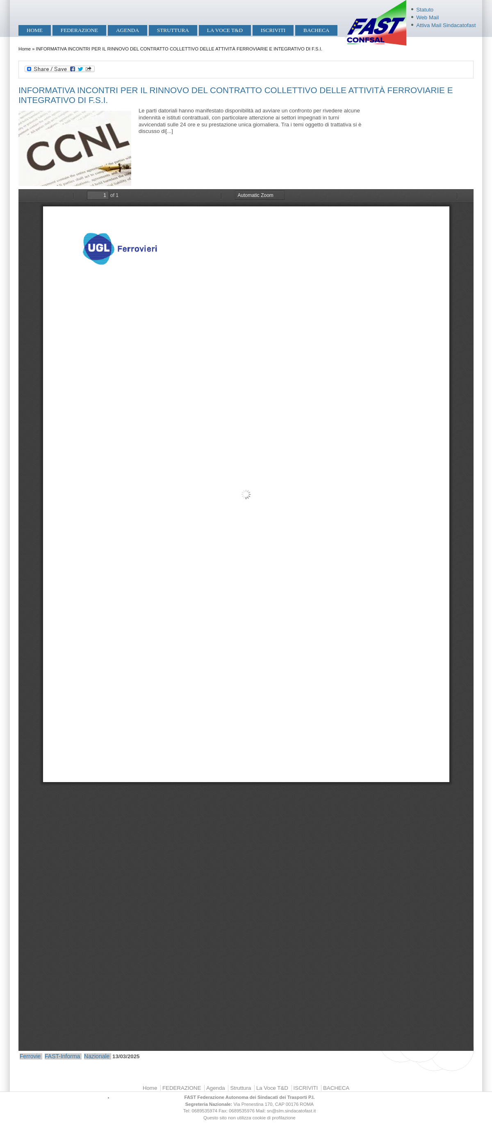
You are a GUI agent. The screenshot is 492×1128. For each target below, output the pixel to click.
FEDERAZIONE (79, 30)
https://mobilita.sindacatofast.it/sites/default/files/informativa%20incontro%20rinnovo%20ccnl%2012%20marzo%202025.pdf (246, 620)
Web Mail (427, 17)
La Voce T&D (225, 30)
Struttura (173, 30)
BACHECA (316, 30)
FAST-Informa (62, 1056)
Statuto (424, 10)
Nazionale (96, 1056)
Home (35, 30)
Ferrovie (30, 1056)
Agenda (127, 30)
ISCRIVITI (273, 30)
